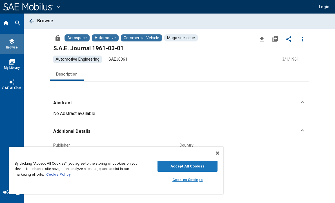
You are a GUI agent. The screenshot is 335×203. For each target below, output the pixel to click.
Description (66, 74)
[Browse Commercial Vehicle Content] (141, 37)
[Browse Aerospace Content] (77, 37)
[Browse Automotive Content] (105, 37)
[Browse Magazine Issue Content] (181, 37)
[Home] (6, 24)
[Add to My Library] (275, 39)
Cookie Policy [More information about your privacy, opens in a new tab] (64, 174)
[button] (179, 103)
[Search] (18, 24)
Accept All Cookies (171, 166)
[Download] (261, 39)
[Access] (57, 37)
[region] (106, 170)
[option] (77, 59)
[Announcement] (6, 193)
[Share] (288, 39)
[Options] (302, 39)
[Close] (197, 153)
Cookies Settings (171, 180)
